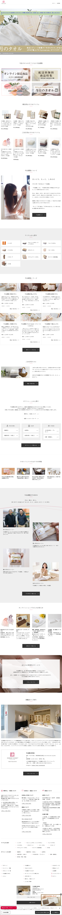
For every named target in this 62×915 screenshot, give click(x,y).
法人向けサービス (56, 865)
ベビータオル (42, 845)
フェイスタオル (51, 842)
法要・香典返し (49, 437)
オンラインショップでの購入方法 (32, 873)
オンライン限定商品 (37, 847)
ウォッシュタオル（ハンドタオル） (34, 842)
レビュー (4, 876)
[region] (31, 910)
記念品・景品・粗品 (21, 856)
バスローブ (52, 845)
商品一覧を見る (31, 383)
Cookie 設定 (5, 912)
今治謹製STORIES (6, 873)
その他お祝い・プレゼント (50, 431)
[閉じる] (59, 908)
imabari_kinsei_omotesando (38, 765)
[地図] (33, 891)
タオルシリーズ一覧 (7, 870)
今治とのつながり (28, 868)
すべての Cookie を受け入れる (42, 912)
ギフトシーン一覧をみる (31, 445)
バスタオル (19, 845)
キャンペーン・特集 (7, 868)
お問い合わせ (32, 902)
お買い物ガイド (28, 876)
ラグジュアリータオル (22, 847)
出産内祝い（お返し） (30, 435)
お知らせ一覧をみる (31, 646)
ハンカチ (19, 842)
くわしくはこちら (31, 682)
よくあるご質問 (28, 881)
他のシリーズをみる (31, 349)
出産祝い (27, 430)
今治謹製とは (39, 215)
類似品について (56, 868)
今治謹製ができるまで (29, 870)
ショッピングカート (57, 873)
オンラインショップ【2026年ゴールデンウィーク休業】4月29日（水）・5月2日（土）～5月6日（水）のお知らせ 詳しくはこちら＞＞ (30, 13)
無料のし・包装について (30, 414)
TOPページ (5, 865)
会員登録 (58, 3)
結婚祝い (6, 430)
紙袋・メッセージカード (30, 418)
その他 (48, 847)
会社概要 (54, 870)
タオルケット (30, 845)
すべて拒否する (55, 912)
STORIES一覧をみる (31, 593)
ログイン (53, 3)
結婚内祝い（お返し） (9, 435)
